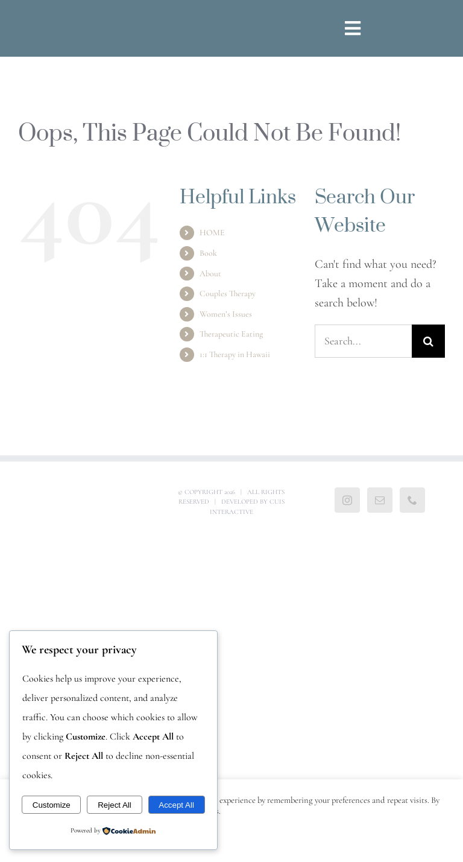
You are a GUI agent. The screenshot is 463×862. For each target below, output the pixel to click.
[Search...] (363, 341)
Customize (52, 805)
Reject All (114, 805)
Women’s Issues (226, 314)
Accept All (176, 805)
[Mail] (379, 500)
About (210, 273)
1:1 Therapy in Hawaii (235, 354)
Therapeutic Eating (231, 334)
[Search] (428, 341)
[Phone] (412, 500)
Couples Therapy (228, 293)
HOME (212, 232)
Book (208, 253)
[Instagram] (347, 500)
